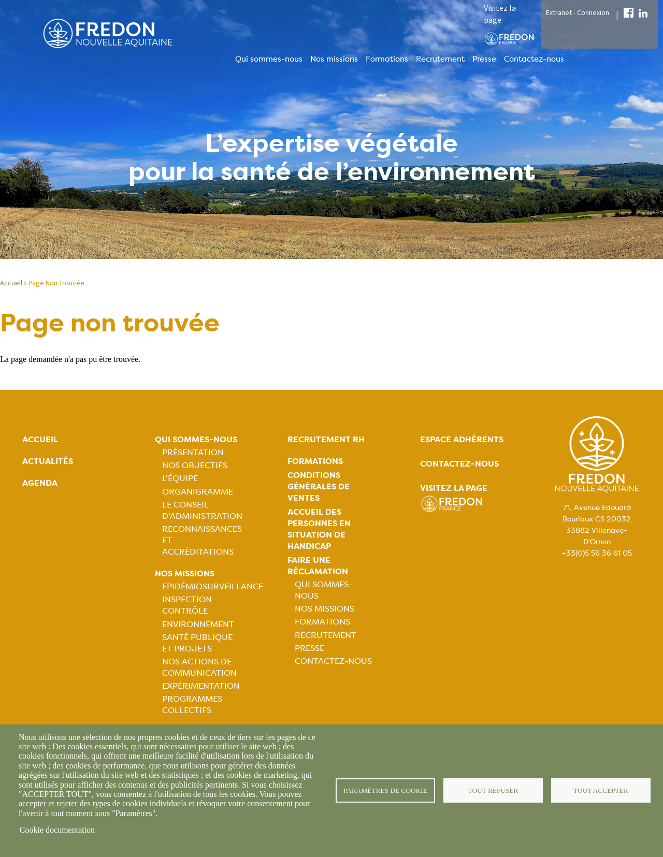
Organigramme (197, 491)
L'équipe (180, 478)
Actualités (47, 461)
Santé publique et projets (197, 643)
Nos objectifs (194, 465)
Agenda (39, 482)
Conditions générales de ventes (318, 486)
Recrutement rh (326, 439)
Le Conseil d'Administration (202, 510)
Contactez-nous (534, 59)
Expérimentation (201, 685)
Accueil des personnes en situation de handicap (319, 528)
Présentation (193, 452)
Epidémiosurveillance (212, 586)
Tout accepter (601, 790)
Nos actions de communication (199, 667)
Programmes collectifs (192, 704)
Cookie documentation (57, 829)
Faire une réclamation (317, 566)
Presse (484, 59)
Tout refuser (493, 790)
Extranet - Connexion (577, 12)
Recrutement (440, 59)
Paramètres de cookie (385, 790)
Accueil (11, 282)
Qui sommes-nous (268, 59)
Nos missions (334, 59)
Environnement (198, 624)
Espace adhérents (461, 439)
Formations (387, 59)
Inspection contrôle (187, 605)
